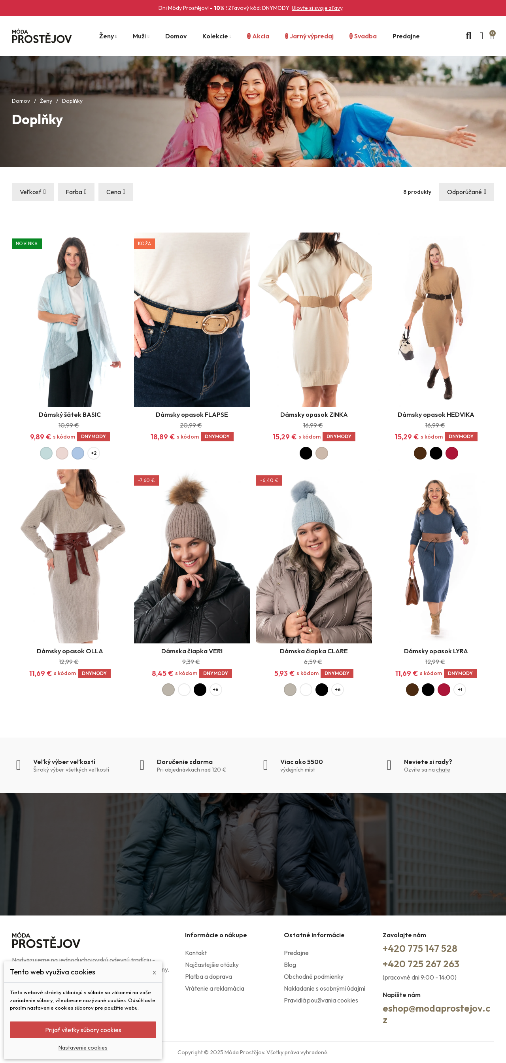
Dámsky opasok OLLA (70, 651)
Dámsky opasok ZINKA (314, 414)
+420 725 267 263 (421, 964)
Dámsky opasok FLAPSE (192, 414)
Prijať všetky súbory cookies (83, 1030)
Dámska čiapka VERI (192, 651)
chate (443, 769)
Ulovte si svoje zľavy (317, 7)
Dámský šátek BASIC (70, 414)
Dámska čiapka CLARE (314, 651)
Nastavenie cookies (83, 1047)
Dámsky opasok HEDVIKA (436, 414)
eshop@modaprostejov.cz (436, 1013)
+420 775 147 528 (420, 948)
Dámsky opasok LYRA (436, 651)
